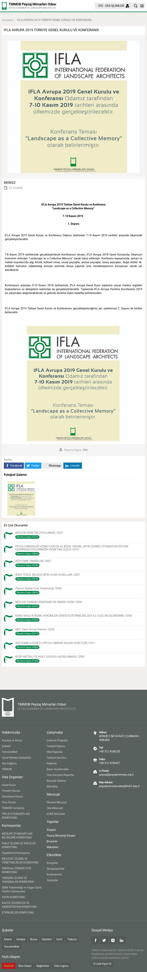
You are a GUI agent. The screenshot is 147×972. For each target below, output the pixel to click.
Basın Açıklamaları (58, 769)
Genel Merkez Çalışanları (16, 757)
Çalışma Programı (57, 740)
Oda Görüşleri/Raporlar (60, 775)
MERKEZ (10, 183)
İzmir (59, 939)
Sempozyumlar (56, 868)
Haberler (52, 763)
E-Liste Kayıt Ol (102, 963)
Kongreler (52, 862)
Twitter (33, 465)
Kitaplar (51, 829)
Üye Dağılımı (9, 763)
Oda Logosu (61, 965)
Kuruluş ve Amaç (12, 740)
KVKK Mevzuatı (56, 813)
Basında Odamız (56, 780)
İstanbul (46, 939)
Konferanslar (54, 874)
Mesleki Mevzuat (57, 802)
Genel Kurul (9, 785)
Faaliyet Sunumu (56, 757)
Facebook (14, 465)
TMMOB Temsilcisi (13, 808)
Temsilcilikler (10, 751)
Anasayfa (7, 20)
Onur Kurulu (9, 802)
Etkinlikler (52, 786)
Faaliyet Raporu (56, 746)
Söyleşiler (52, 880)
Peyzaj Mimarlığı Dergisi (61, 835)
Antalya (20, 939)
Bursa (33, 939)
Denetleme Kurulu (12, 796)
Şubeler (6, 746)
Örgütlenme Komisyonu (16, 852)
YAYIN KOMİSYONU (13, 897)
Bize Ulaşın (25, 965)
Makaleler (52, 847)
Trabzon (72, 939)
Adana (7, 939)
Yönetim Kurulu (11, 790)
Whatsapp (52, 465)
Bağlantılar (43, 965)
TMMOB (7, 769)
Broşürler (52, 841)
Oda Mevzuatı (55, 808)
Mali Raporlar (55, 751)
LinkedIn (72, 465)
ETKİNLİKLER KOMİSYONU (18, 912)
